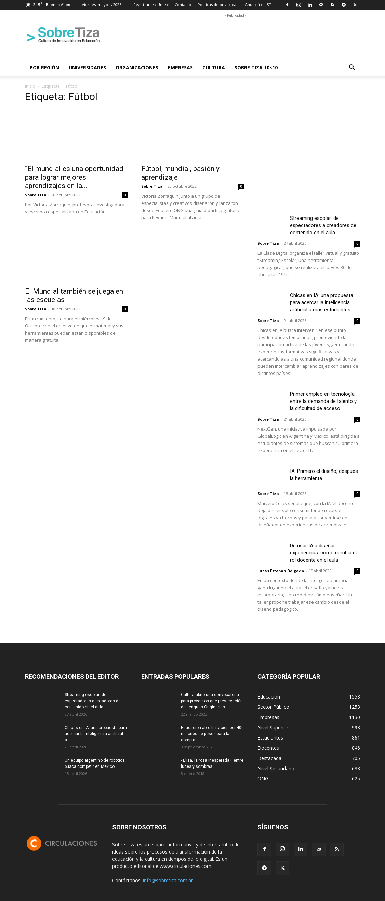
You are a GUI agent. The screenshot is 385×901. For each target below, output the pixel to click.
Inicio (30, 86)
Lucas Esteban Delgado (280, 570)
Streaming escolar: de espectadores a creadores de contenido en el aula (323, 225)
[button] (352, 68)
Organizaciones (137, 67)
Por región (44, 67)
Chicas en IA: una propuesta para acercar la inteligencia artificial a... (96, 733)
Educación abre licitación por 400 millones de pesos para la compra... (212, 733)
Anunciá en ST (258, 4)
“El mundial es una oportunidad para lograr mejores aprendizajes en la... (74, 177)
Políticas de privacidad (218, 4)
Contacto (183, 4)
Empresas (180, 67)
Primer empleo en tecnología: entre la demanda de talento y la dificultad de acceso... (323, 401)
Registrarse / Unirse (151, 4)
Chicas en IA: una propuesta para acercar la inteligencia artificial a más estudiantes (321, 302)
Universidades (87, 67)
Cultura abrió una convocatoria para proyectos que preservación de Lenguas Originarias (212, 700)
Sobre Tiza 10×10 (256, 67)
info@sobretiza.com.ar (168, 880)
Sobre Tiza (36, 194)
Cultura (213, 67)
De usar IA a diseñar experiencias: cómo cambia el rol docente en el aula (323, 553)
